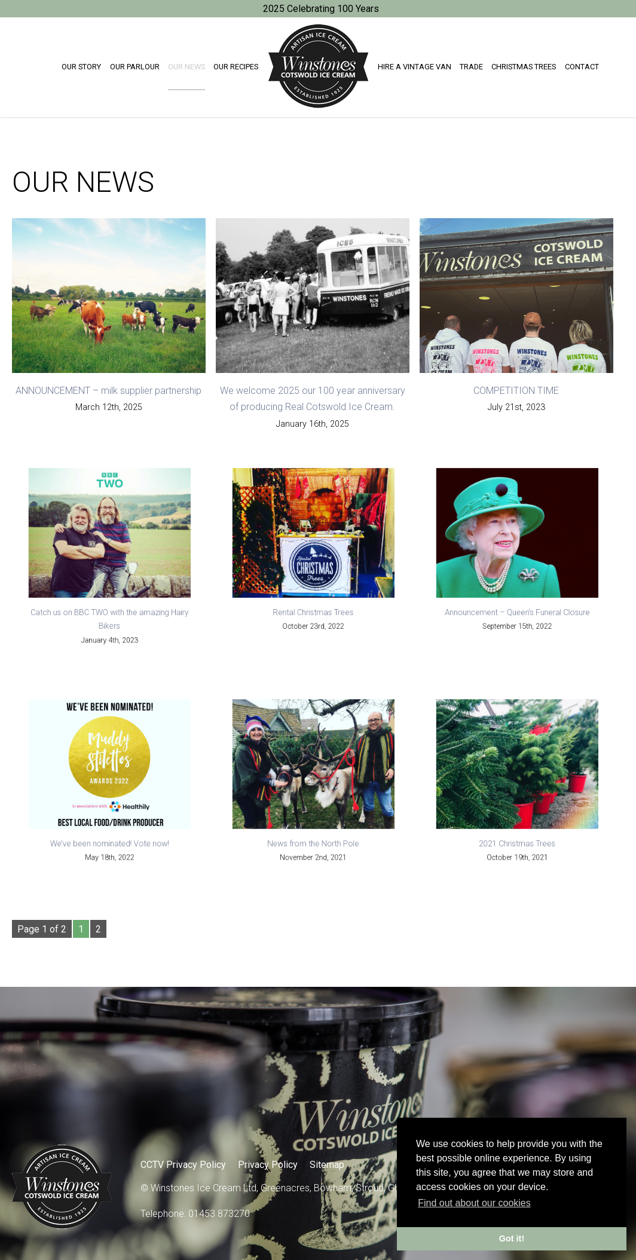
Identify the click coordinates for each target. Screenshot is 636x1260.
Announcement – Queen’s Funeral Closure (517, 608)
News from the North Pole (314, 838)
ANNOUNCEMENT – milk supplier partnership (108, 390)
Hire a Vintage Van (414, 66)
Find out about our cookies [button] (474, 1203)
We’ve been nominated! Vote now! (110, 838)
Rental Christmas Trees (313, 608)
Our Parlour (135, 66)
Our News (186, 66)
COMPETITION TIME (516, 390)
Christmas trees (523, 66)
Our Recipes (235, 66)
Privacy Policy (268, 1164)
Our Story (81, 66)
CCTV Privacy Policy (183, 1164)
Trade (471, 66)
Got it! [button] (511, 1238)
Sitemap (327, 1164)
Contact (582, 66)
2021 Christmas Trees (517, 838)
